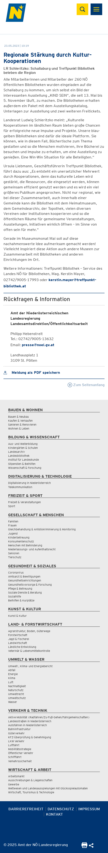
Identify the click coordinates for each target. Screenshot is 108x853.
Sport (11, 506)
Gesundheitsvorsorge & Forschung (30, 584)
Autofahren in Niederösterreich (27, 725)
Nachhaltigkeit (17, 686)
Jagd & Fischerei (18, 639)
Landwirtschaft (17, 643)
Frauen (12, 525)
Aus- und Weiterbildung (23, 444)
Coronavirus (16, 572)
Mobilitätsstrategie (19, 749)
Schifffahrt (14, 757)
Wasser (12, 702)
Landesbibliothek (18, 455)
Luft (10, 682)
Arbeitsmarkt (16, 776)
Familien (13, 521)
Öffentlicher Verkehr (20, 753)
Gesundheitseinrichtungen (24, 580)
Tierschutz (14, 557)
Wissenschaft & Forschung (24, 467)
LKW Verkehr (16, 741)
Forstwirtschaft (17, 635)
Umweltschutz (17, 698)
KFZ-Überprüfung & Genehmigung (29, 737)
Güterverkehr (16, 733)
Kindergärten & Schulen (23, 447)
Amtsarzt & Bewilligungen (24, 576)
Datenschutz (61, 809)
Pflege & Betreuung (20, 588)
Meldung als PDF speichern (31, 372)
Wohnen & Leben (18, 428)
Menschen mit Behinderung (25, 545)
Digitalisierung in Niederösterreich (29, 483)
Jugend (13, 533)
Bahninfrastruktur (19, 729)
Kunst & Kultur (17, 615)
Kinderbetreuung (18, 537)
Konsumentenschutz (21, 541)
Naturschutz (15, 690)
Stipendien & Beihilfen (22, 464)
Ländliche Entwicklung (22, 647)
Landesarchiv (16, 451)
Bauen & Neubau (18, 416)
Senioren (13, 553)
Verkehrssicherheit (20, 761)
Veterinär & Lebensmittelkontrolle (29, 651)
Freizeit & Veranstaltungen (24, 502)
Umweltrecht (16, 694)
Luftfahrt (13, 745)
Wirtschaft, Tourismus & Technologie (31, 792)
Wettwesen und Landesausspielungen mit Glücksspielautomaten (48, 788)
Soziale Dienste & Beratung (25, 592)
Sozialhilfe (14, 596)
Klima (11, 678)
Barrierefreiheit (25, 809)
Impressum (89, 809)
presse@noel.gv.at (38, 345)
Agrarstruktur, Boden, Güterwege (29, 631)
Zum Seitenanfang (86, 385)
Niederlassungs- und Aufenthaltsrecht (32, 549)
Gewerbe (13, 784)
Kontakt (54, 814)
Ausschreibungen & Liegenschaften (30, 780)
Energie (13, 674)
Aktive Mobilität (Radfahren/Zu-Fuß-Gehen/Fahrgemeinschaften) (49, 717)
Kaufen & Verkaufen (20, 420)
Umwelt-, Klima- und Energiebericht (30, 666)
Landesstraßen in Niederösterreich (29, 721)
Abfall (11, 670)
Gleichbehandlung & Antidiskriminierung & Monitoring (42, 529)
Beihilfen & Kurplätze (21, 600)
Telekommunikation (20, 487)
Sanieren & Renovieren (22, 424)
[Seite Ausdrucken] (84, 846)
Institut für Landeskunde (23, 459)
